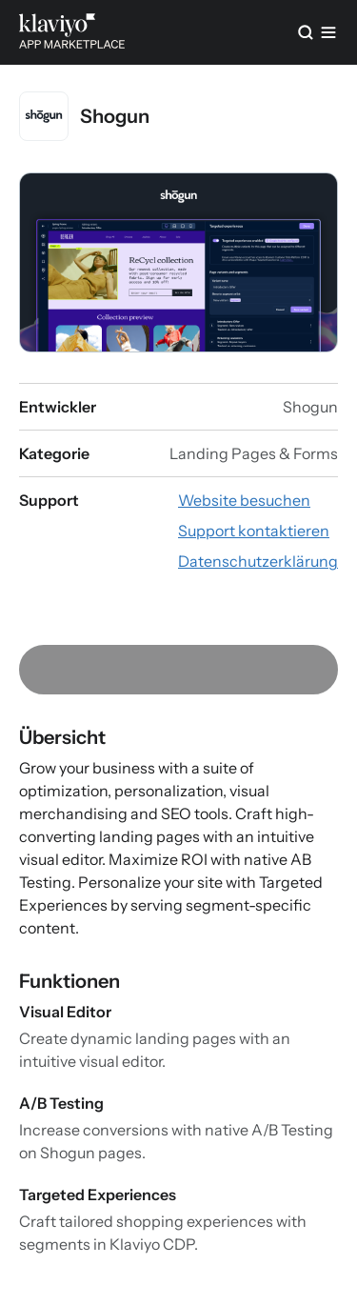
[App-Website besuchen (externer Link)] (244, 500)
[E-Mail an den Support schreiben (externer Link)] (253, 530)
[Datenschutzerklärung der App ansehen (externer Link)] (258, 561)
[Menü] (328, 32)
